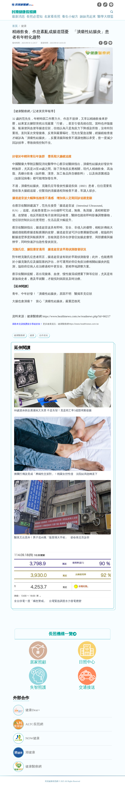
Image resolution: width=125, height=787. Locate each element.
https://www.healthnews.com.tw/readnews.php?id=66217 (76, 316)
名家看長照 (52, 16)
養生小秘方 (70, 16)
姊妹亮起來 (88, 16)
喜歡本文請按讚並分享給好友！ (27, 324)
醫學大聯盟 (105, 16)
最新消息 (18, 16)
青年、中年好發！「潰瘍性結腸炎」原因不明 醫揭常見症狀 (52, 293)
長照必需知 (34, 16)
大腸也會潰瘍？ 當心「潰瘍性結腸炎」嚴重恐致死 (46, 301)
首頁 (15, 25)
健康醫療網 (19, 335)
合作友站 (43, 335)
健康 (23, 25)
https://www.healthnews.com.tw (84, 324)
